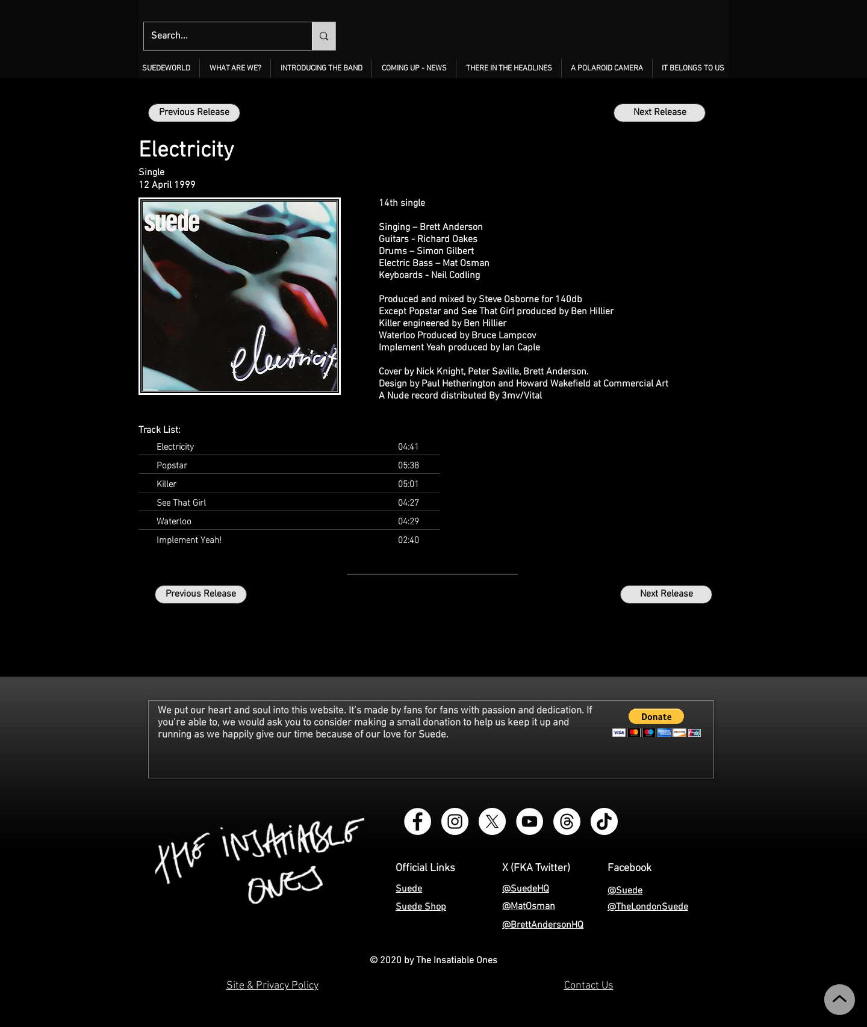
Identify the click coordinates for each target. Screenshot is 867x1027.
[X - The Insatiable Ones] (492, 821)
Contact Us (589, 985)
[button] (235, 68)
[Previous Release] (194, 113)
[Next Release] (660, 113)
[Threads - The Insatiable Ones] (566, 821)
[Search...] (219, 36)
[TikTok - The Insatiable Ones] (604, 821)
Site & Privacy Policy (272, 985)
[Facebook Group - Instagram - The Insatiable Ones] (417, 821)
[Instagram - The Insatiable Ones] (454, 821)
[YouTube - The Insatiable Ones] (529, 821)
